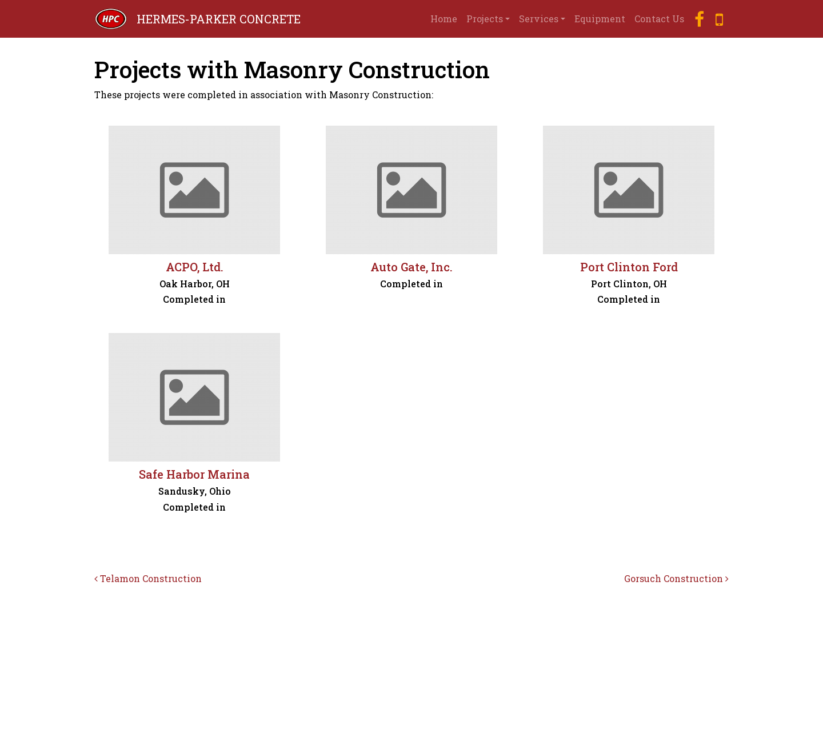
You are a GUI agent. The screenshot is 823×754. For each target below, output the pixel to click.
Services (538, 19)
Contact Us (659, 19)
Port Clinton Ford (629, 266)
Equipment (599, 19)
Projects (484, 19)
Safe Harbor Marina (194, 474)
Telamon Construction (148, 578)
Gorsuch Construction (676, 578)
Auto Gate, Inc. (411, 266)
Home (443, 19)
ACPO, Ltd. (194, 266)
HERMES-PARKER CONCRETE (219, 18)
